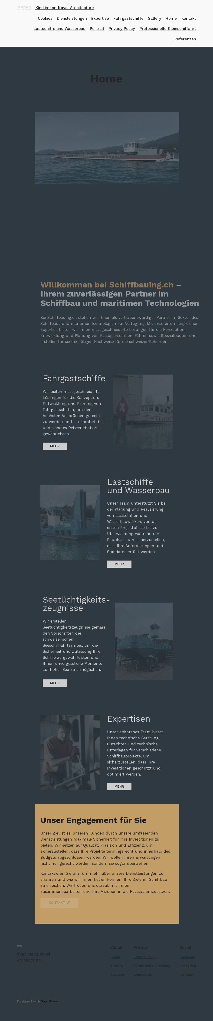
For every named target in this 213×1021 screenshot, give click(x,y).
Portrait (97, 28)
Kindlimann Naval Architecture (64, 7)
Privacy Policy (121, 28)
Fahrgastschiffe (128, 18)
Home (171, 18)
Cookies (45, 18)
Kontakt (188, 18)
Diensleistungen (72, 18)
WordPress (50, 1001)
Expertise (100, 18)
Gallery (154, 18)
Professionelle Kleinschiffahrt (167, 28)
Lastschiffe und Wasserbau (59, 28)
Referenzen (185, 39)
